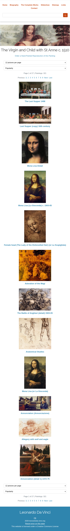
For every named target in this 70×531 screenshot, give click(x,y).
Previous (21, 78)
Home (4, 5)
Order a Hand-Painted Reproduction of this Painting (35, 56)
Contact (34, 8)
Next (46, 78)
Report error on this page (35, 524)
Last (50, 78)
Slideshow (45, 5)
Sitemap (55, 5)
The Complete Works (29, 5)
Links (63, 5)
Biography (14, 5)
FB (35, 518)
